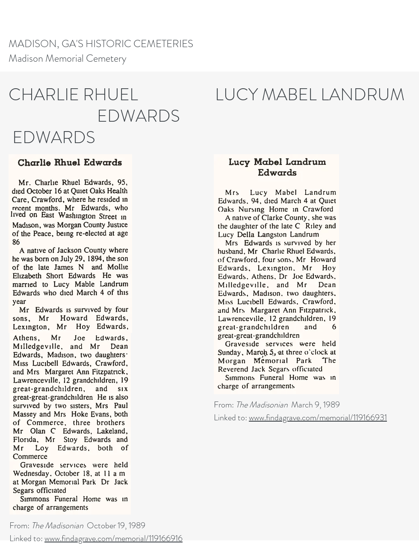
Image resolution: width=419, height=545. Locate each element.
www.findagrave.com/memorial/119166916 (113, 538)
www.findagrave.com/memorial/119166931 (318, 417)
